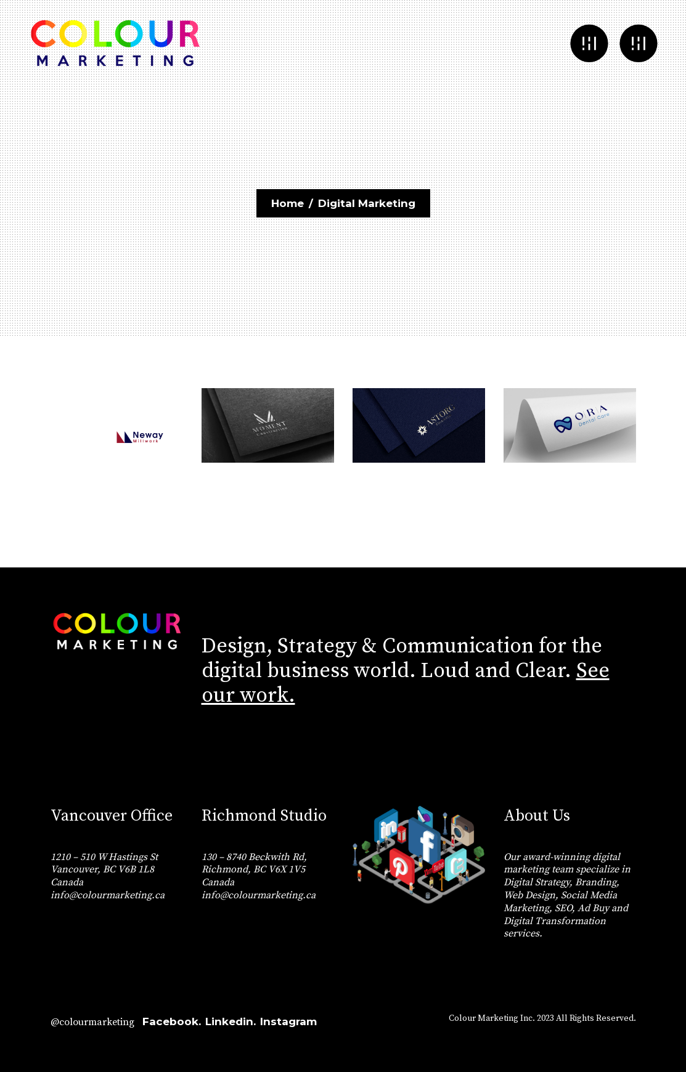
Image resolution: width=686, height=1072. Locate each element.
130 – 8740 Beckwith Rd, (254, 857)
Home (287, 203)
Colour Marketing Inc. (492, 1018)
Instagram (288, 1021)
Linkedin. (230, 1021)
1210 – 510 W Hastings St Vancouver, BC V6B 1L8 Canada (104, 870)
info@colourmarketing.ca (108, 895)
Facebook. (171, 1021)
